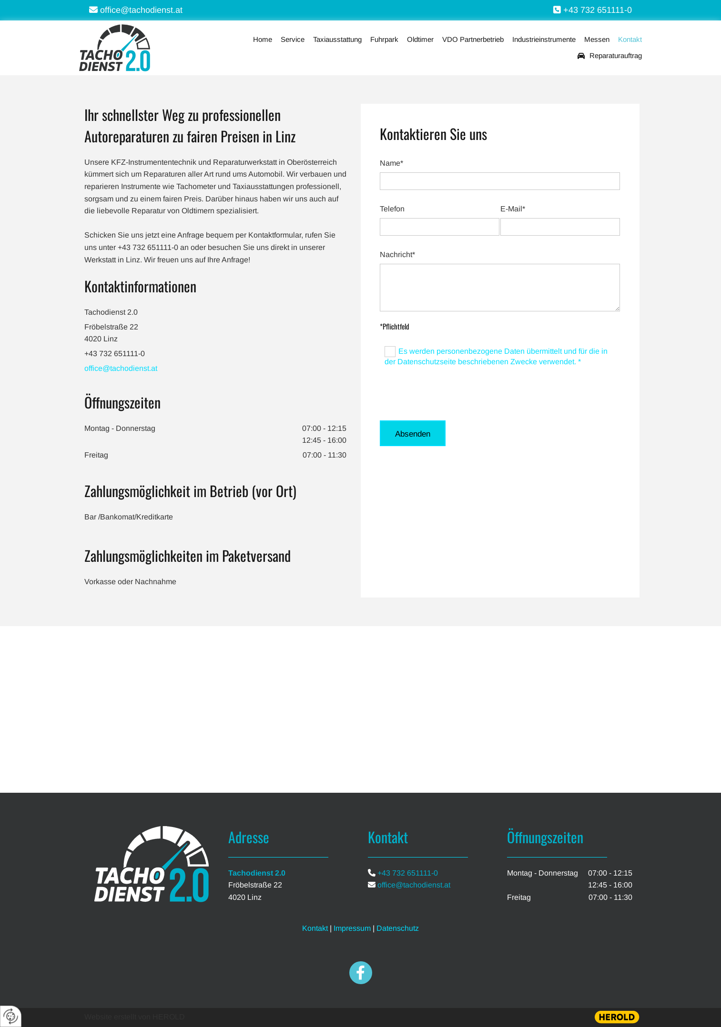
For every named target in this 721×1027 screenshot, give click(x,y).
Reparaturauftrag (610, 55)
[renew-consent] (10, 1016)
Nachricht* (397, 254)
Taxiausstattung (337, 39)
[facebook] (360, 972)
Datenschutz (397, 928)
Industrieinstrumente (544, 39)
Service (293, 39)
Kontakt (630, 39)
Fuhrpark (384, 39)
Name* (391, 163)
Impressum (352, 928)
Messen (596, 39)
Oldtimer (420, 39)
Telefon (392, 209)
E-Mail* (512, 209)
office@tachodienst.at (120, 368)
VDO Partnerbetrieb (473, 39)
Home (262, 39)
